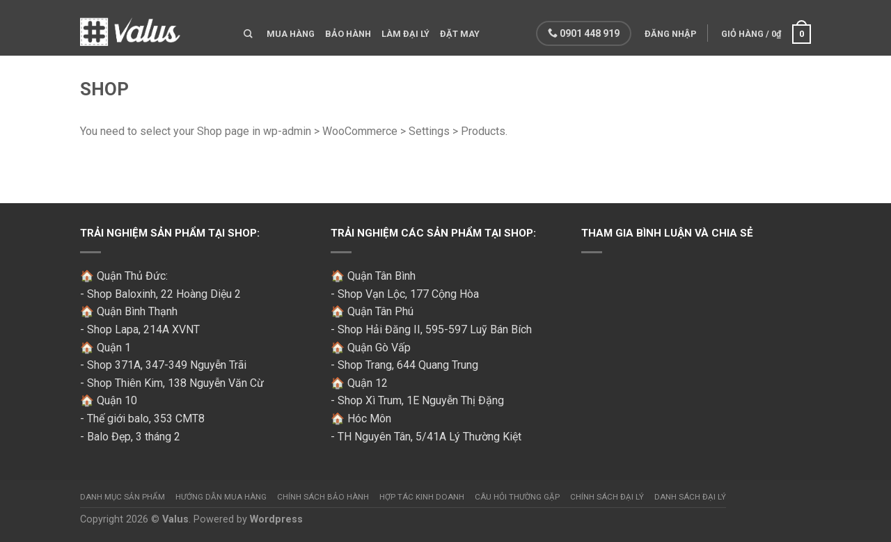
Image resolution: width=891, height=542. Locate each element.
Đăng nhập (669, 34)
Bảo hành (348, 34)
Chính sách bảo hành (323, 497)
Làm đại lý (405, 34)
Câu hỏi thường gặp (517, 497)
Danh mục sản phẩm (122, 497)
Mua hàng (291, 34)
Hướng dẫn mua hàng (221, 497)
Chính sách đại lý (607, 497)
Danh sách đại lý (690, 497)
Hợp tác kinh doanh (421, 497)
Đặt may (460, 34)
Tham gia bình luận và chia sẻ (667, 233)
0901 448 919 (582, 33)
